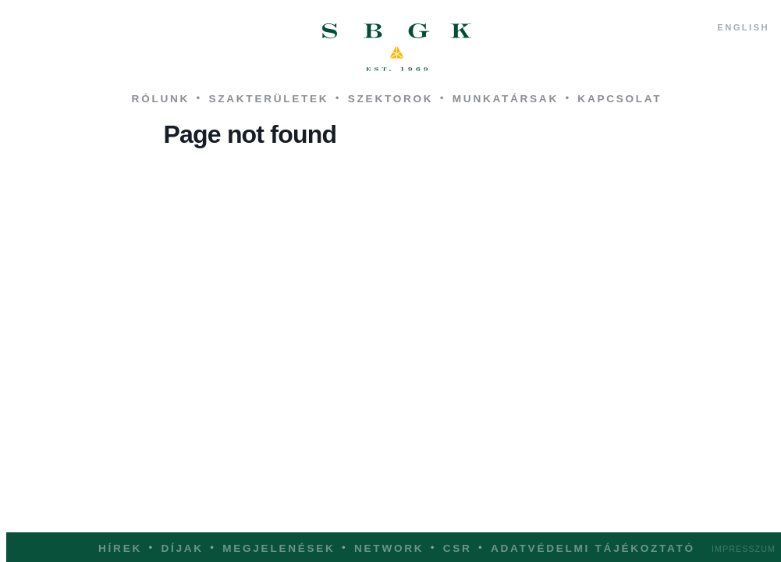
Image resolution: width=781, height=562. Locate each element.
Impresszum (744, 548)
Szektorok (391, 99)
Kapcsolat (619, 99)
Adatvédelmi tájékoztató (593, 548)
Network (389, 548)
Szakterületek (268, 99)
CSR (457, 548)
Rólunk (161, 99)
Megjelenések (278, 548)
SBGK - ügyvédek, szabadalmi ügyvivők (397, 47)
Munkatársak (506, 99)
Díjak (182, 548)
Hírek (120, 548)
